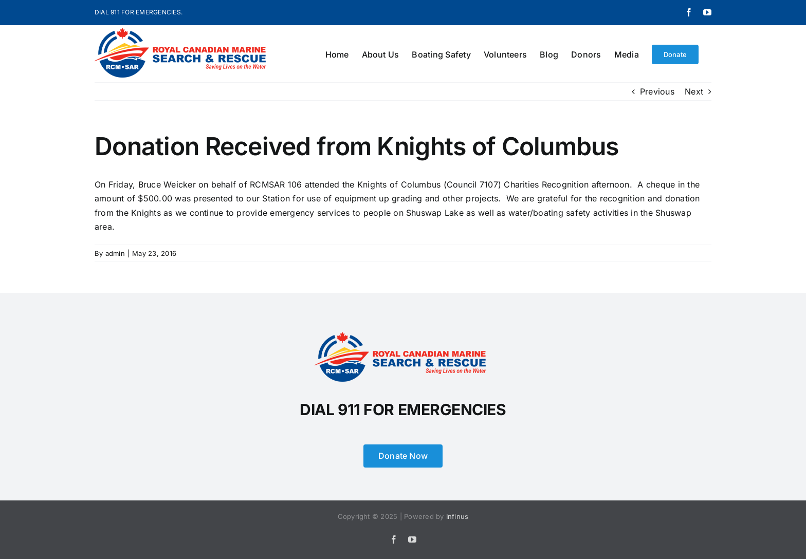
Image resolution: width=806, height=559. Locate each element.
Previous (657, 91)
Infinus (457, 516)
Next (694, 91)
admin (115, 253)
